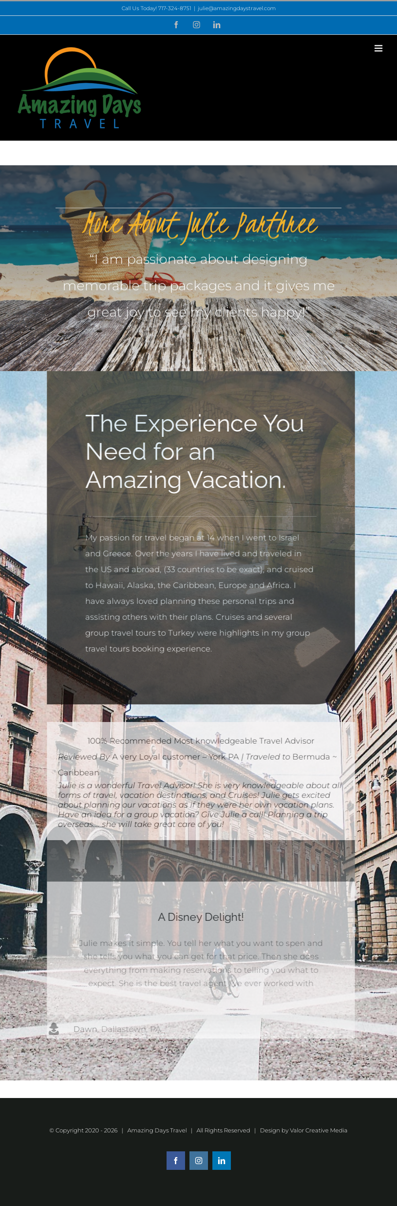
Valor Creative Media (319, 1130)
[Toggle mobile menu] (379, 48)
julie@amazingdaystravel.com (237, 8)
